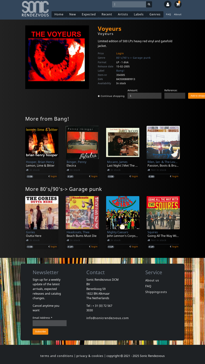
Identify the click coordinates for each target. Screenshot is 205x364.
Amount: (133, 90)
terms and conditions (56, 356)
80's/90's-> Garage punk (133, 57)
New (72, 14)
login (54, 176)
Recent (107, 14)
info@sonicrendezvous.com (107, 318)
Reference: (170, 90)
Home (58, 14)
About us (152, 280)
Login (120, 53)
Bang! (120, 70)
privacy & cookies (89, 356)
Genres (155, 14)
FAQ (168, 14)
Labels (139, 14)
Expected (89, 14)
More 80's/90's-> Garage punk (63, 188)
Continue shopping (111, 96)
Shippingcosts (156, 292)
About (178, 14)
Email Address (42, 317)
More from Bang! (47, 118)
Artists (123, 14)
